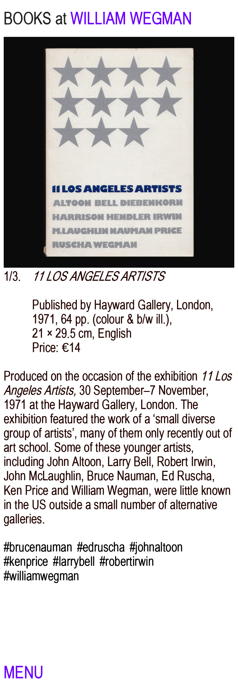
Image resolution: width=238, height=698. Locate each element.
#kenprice (26, 561)
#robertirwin (127, 561)
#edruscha (101, 547)
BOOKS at (35, 18)
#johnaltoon (156, 547)
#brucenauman (38, 547)
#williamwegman (41, 576)
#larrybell (74, 561)
